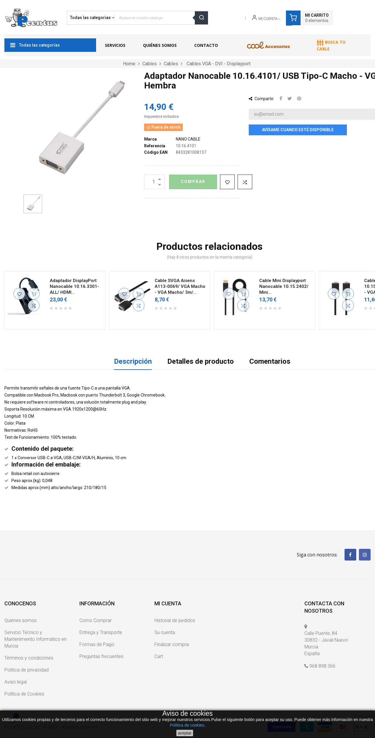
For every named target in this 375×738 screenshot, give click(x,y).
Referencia (154, 146)
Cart (158, 656)
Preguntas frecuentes (101, 656)
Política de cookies (187, 725)
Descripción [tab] (133, 361)
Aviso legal (15, 682)
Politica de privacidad (26, 670)
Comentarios (269, 361)
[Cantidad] (154, 182)
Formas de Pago (96, 644)
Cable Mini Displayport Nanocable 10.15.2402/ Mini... (283, 286)
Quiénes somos (20, 620)
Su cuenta (164, 632)
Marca (150, 139)
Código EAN (156, 152)
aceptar (185, 733)
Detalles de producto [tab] (200, 361)
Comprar (193, 181)
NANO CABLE (188, 139)
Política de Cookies (24, 694)
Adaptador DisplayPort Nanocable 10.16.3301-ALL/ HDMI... (74, 286)
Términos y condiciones (28, 658)
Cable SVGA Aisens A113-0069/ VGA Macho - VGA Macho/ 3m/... (180, 286)
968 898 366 (322, 666)
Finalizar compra (171, 644)
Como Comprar (95, 620)
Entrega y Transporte (100, 632)
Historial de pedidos (174, 620)
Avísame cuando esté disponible (298, 129)
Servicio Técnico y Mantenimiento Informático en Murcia (35, 639)
